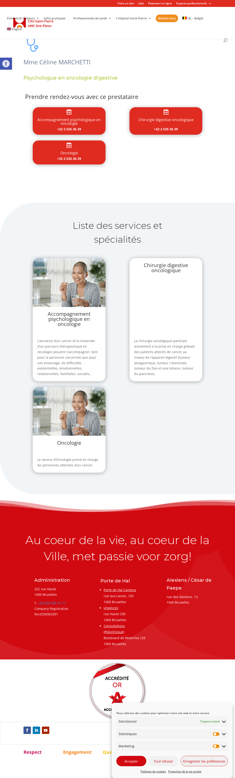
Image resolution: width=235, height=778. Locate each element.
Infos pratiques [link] (54, 18)
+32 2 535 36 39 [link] (69, 129)
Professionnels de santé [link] (90, 18)
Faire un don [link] (126, 3)
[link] (6, 64)
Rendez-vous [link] (167, 18)
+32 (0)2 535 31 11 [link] (52, 603)
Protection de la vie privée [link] (184, 771)
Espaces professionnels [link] (191, 3)
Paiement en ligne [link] (160, 3)
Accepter (131, 761)
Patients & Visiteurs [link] (21, 18)
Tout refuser (163, 761)
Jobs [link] (141, 3)
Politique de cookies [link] (153, 771)
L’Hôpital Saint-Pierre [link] (131, 18)
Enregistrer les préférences (204, 761)
